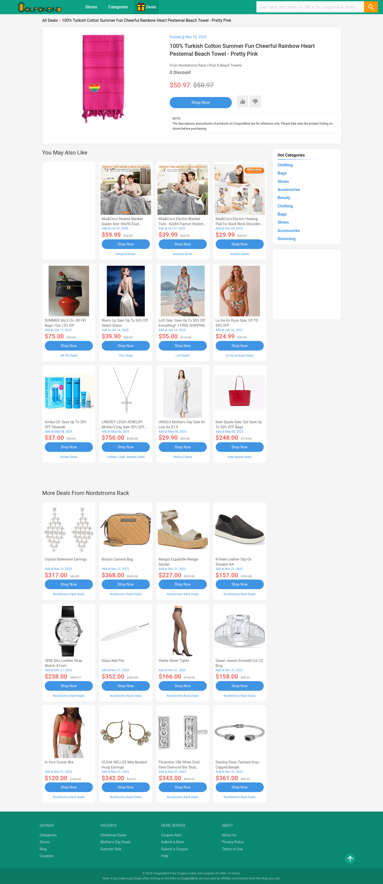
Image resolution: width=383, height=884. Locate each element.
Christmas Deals (113, 835)
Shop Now (201, 102)
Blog (43, 849)
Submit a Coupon (174, 849)
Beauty (284, 197)
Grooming (287, 238)
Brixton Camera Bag (117, 559)
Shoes (283, 181)
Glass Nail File (113, 661)
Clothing (285, 165)
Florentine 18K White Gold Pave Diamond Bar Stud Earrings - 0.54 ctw (179, 767)
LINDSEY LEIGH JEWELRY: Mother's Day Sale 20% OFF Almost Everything (123, 427)
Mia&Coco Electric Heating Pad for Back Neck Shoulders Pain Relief (239, 224)
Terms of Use (232, 849)
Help (165, 856)
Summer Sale (111, 849)
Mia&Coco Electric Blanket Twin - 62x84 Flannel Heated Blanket (181, 224)
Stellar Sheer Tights (174, 661)
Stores (91, 7)
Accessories (289, 189)
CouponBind (189, 878)
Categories (118, 7)
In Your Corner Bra (59, 762)
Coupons (47, 856)
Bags (282, 173)
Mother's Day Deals (115, 842)
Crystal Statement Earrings (66, 559)
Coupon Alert (171, 835)
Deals (146, 6)
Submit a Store (173, 842)
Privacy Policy (233, 842)
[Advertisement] (69, 210)
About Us (229, 835)
